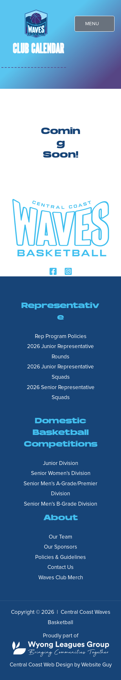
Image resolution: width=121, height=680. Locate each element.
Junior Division (60, 463)
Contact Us (60, 567)
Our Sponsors (60, 547)
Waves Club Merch (60, 578)
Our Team (60, 537)
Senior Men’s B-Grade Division (60, 504)
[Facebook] (53, 271)
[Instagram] (68, 271)
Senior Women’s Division (60, 473)
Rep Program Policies (60, 336)
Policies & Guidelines (60, 557)
